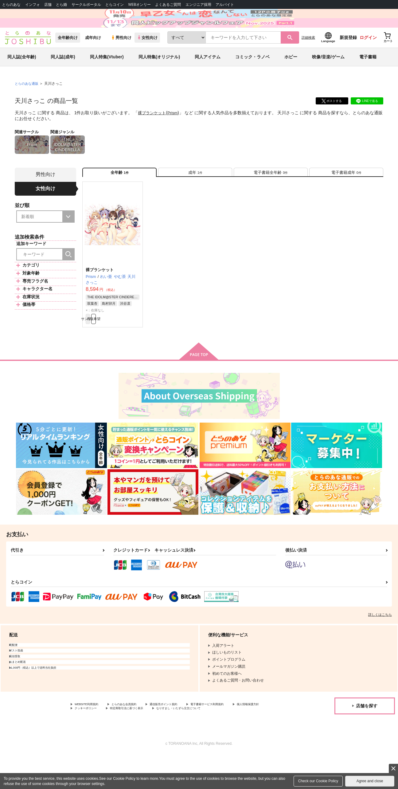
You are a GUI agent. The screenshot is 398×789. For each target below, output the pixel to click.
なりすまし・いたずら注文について (104, 742)
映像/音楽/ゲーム (328, 74)
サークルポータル (86, 4)
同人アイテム (207, 74)
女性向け (147, 55)
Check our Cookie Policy (318, 781)
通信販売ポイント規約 (184, 732)
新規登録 (348, 55)
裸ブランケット (153, 130)
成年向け (93, 55)
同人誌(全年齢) (21, 74)
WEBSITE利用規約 (90, 732)
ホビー (290, 74)
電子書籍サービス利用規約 (238, 732)
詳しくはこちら (380, 641)
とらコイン (114, 4)
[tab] (195, 193)
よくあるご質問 (168, 4)
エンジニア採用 (198, 4)
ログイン (368, 55)
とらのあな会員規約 (135, 732)
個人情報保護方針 (89, 737)
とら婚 (61, 4)
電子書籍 (368, 74)
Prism (175, 130)
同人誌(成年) (63, 74)
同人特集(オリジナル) (159, 74)
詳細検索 (308, 55)
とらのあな (11, 4)
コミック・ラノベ (252, 74)
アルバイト (225, 4)
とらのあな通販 (28, 102)
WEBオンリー (139, 4)
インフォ (32, 4)
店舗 (48, 4)
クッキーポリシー (132, 737)
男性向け (121, 55)
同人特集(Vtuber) (107, 74)
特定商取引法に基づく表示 (182, 737)
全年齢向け (68, 55)
